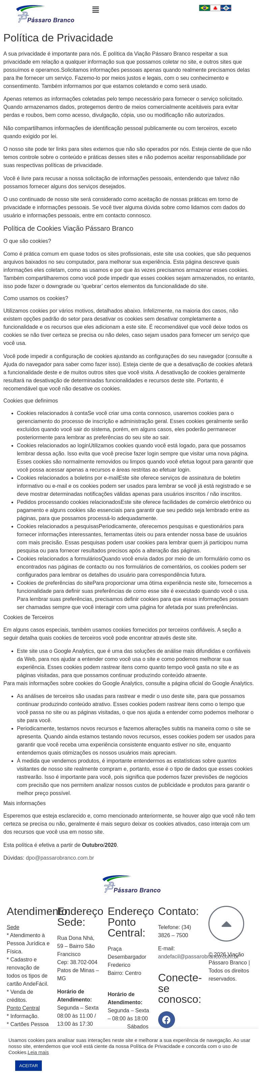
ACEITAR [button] (28, 1065)
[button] (129, 9)
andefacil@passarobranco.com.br (198, 956)
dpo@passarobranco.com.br (60, 858)
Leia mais (38, 1052)
